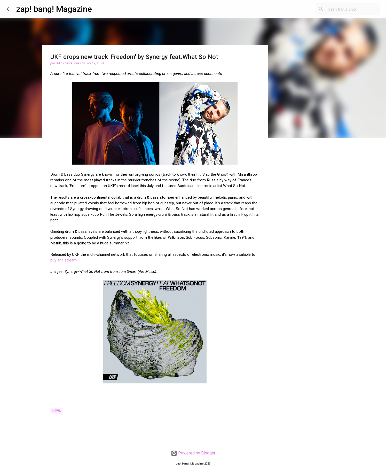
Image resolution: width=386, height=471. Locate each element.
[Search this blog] (353, 9)
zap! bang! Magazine (54, 9)
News (56, 411)
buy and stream (63, 260)
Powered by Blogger (193, 453)
